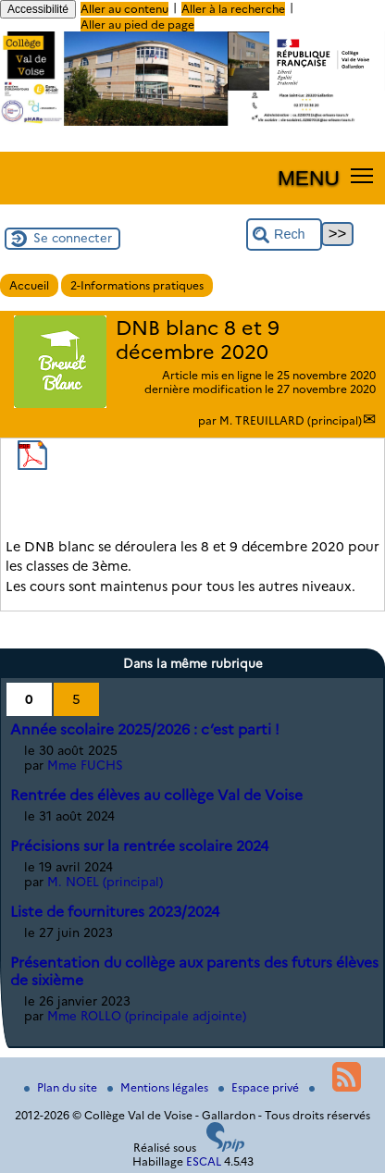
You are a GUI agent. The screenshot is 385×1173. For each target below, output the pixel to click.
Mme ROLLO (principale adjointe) (146, 1015)
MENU (309, 178)
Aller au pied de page (137, 24)
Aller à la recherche (233, 9)
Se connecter (72, 237)
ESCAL (203, 1161)
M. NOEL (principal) (105, 881)
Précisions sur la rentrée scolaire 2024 (139, 846)
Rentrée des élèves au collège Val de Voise (156, 795)
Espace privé (260, 1087)
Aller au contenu (124, 9)
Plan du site (62, 1087)
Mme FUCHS (85, 765)
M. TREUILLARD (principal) (290, 420)
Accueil (29, 285)
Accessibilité (37, 9)
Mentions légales (159, 1087)
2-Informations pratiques (137, 285)
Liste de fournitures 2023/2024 (114, 911)
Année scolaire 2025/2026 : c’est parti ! (144, 729)
